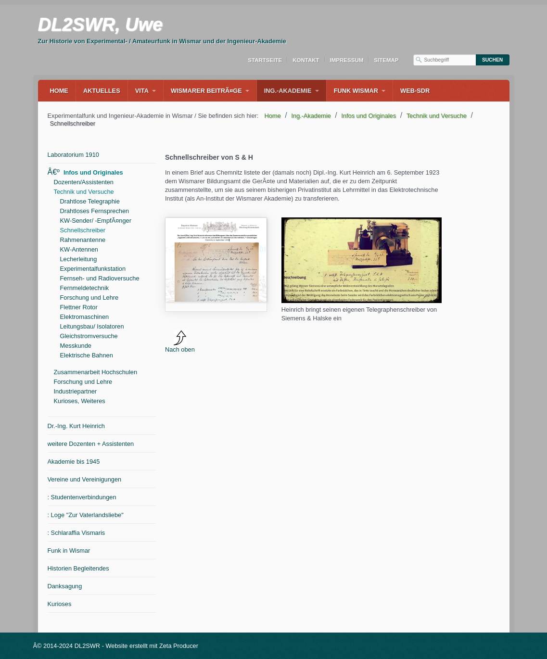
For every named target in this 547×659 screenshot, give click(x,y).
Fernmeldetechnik (84, 287)
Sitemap (386, 60)
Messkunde (75, 345)
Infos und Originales (93, 172)
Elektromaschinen (84, 316)
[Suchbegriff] (444, 59)
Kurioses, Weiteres (79, 401)
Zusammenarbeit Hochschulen (96, 372)
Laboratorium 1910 (73, 154)
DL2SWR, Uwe (100, 24)
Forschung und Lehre (89, 297)
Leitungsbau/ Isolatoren (92, 326)
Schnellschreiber (83, 230)
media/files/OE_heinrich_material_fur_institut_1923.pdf (216, 264)
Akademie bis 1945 (74, 461)
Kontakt (306, 60)
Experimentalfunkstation (93, 268)
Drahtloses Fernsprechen (94, 211)
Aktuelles (101, 90)
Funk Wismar (356, 90)
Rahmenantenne (83, 239)
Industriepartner (75, 391)
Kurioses (60, 604)
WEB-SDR (415, 90)
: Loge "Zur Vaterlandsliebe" (86, 515)
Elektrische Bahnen (86, 355)
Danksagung (65, 586)
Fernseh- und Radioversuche (100, 278)
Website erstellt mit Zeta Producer (151, 645)
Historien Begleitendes (78, 568)
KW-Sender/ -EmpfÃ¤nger (95, 220)
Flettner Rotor (79, 307)
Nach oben (180, 341)
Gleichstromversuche (89, 336)
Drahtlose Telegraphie (90, 201)
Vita (142, 90)
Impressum (347, 60)
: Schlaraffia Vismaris (76, 532)
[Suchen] (492, 59)
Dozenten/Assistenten (84, 182)
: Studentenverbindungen (82, 497)
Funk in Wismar (69, 550)
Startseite (265, 60)
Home (59, 90)
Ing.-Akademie (288, 90)
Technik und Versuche (84, 191)
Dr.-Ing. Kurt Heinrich (76, 426)
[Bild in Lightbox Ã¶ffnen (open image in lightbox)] (361, 260)
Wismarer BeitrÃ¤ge (206, 90)
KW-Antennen (79, 249)
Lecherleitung (78, 259)
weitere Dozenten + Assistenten (91, 443)
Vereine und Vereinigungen (85, 479)
